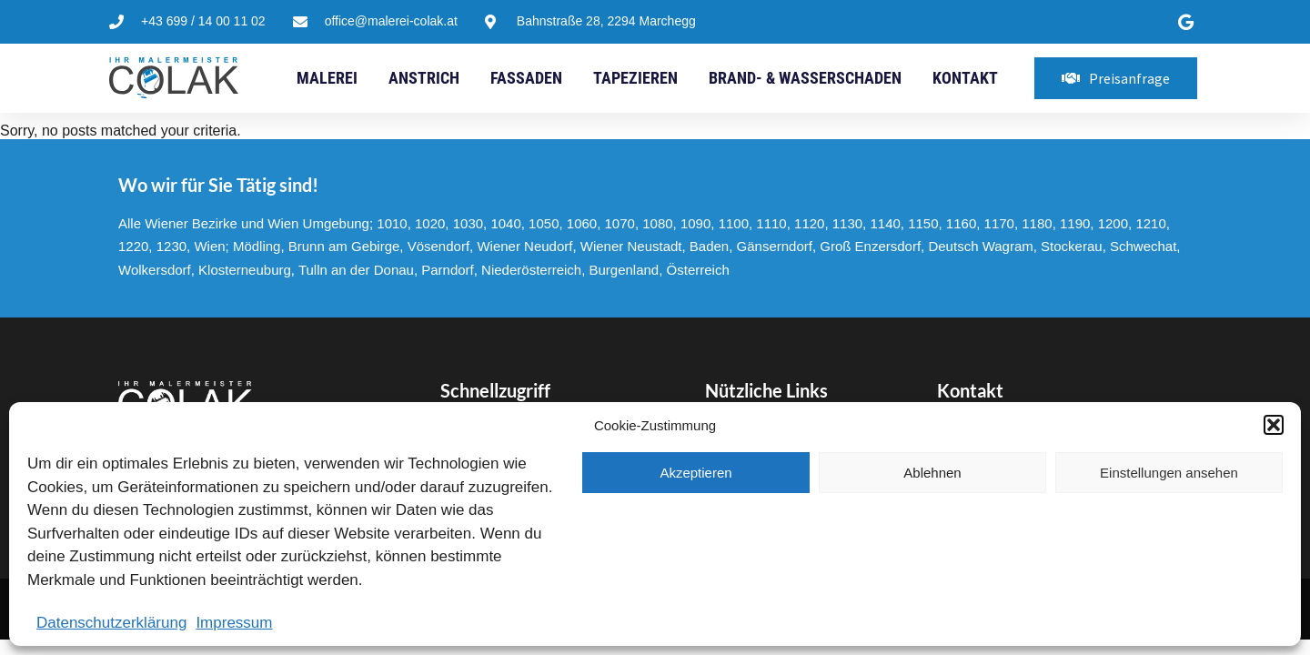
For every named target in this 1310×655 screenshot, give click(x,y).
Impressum (234, 622)
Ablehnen (932, 472)
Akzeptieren (695, 472)
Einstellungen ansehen (1169, 472)
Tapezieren (635, 77)
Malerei (327, 77)
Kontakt (965, 77)
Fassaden (526, 77)
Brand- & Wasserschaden (805, 77)
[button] (1274, 425)
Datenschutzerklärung (111, 622)
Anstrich (423, 77)
